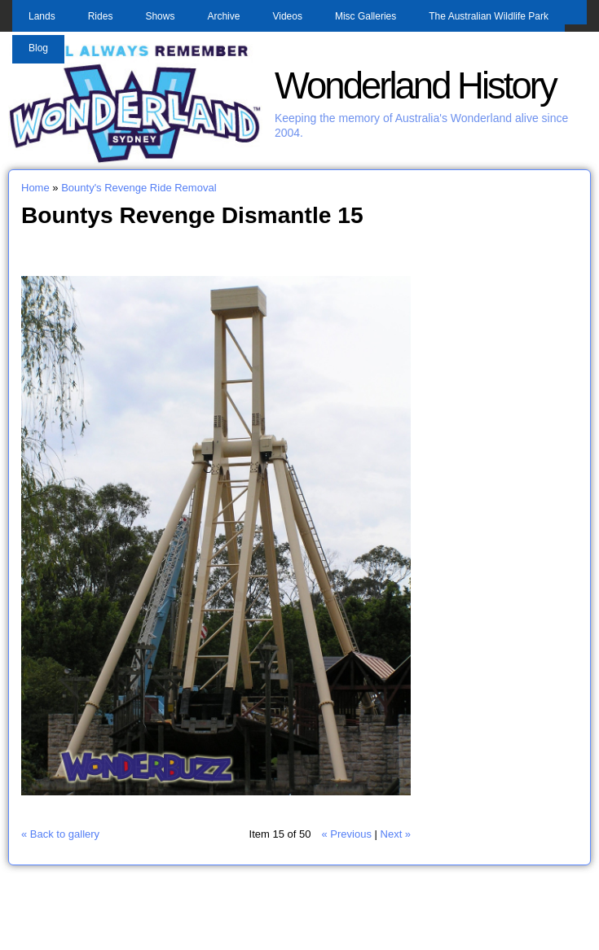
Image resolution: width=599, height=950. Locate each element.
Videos (287, 16)
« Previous (346, 834)
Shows (159, 16)
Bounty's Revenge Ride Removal (138, 188)
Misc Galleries (365, 16)
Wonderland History (415, 86)
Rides (100, 16)
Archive (223, 16)
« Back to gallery (60, 834)
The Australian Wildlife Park (488, 16)
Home (35, 188)
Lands (42, 16)
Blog (38, 48)
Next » (396, 834)
